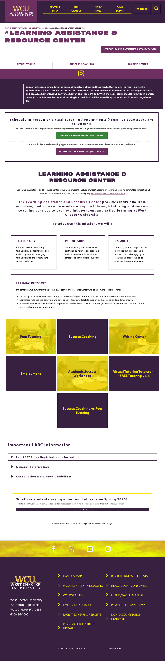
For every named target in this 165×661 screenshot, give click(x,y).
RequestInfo (54, 8)
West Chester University (16, 28)
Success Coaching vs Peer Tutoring (82, 410)
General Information (32, 466)
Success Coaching (82, 64)
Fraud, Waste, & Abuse (127, 595)
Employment (30, 373)
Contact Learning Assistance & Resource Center (130, 49)
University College (38, 28)
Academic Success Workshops (82, 373)
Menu (141, 8)
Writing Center (134, 336)
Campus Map (72, 576)
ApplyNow (98, 8)
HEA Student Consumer (129, 585)
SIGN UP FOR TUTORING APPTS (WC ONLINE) (81, 135)
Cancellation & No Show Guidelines (44, 476)
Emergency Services (78, 605)
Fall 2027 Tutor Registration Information (48, 457)
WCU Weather (73, 595)
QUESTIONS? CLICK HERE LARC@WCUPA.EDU (81, 151)
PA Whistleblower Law (128, 605)
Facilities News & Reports (82, 614)
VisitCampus (76, 8)
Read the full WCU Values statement (108, 193)
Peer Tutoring (26, 64)
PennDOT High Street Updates (79, 626)
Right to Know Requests (129, 576)
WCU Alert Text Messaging (83, 585)
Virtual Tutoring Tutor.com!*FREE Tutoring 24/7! (134, 373)
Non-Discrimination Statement (126, 616)
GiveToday (120, 8)
